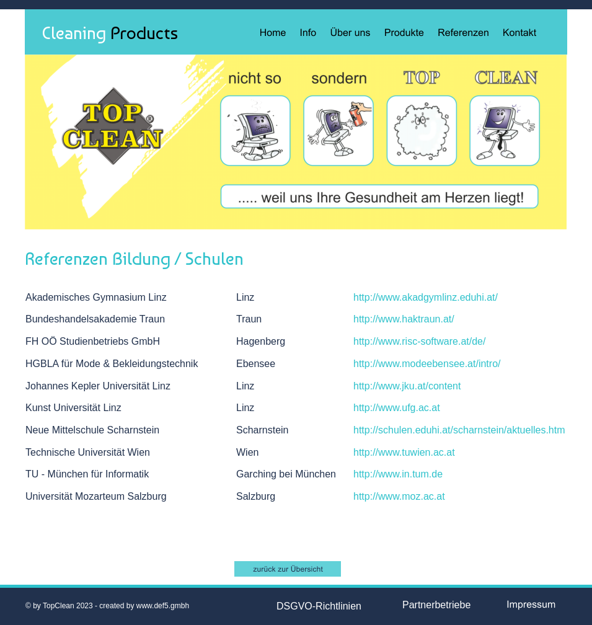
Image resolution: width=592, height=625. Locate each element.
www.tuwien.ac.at (416, 452)
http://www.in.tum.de (398, 474)
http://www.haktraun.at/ (403, 319)
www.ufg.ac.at (409, 407)
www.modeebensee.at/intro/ (439, 363)
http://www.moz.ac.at (399, 496)
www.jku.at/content (419, 386)
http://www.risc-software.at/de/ (419, 341)
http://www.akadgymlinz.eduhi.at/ (425, 297)
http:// (365, 363)
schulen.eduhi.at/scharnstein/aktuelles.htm (471, 430)
